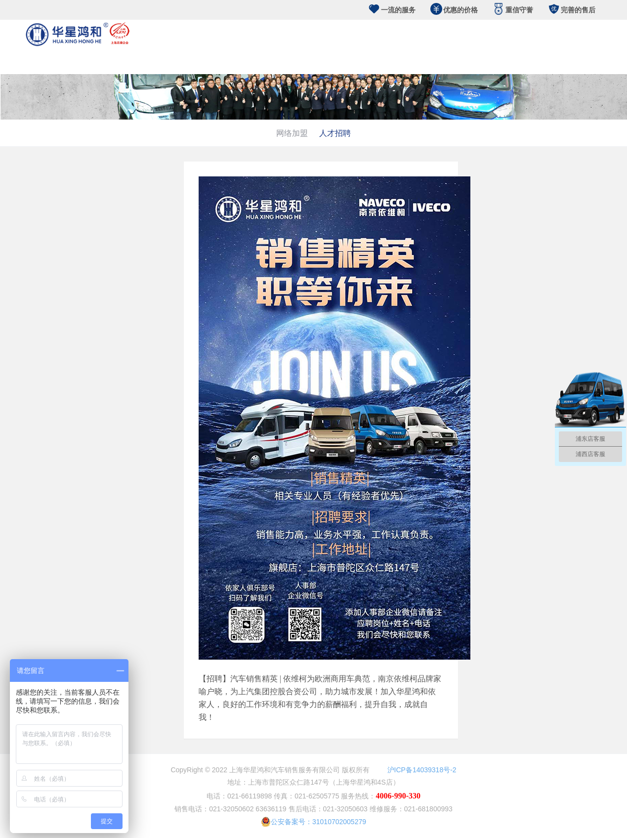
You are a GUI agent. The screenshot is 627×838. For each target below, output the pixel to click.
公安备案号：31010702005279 (313, 822)
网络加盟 (292, 133)
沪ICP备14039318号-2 (422, 769)
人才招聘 (335, 133)
